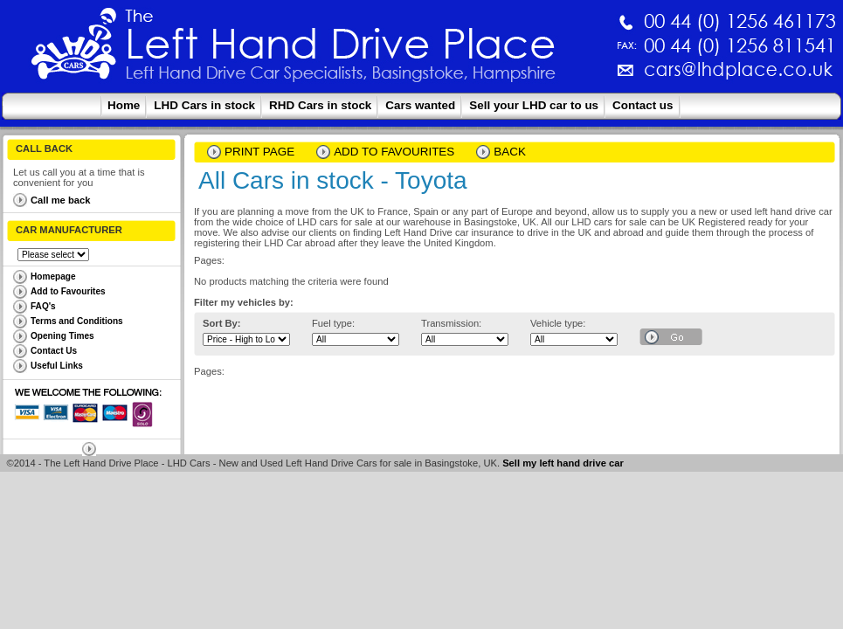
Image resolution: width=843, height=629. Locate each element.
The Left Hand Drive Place (74, 49)
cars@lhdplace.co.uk (555, 76)
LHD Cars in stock (204, 105)
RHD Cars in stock (320, 105)
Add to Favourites (68, 291)
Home (123, 105)
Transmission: (451, 323)
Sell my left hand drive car (563, 463)
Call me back (60, 200)
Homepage (53, 276)
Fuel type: (333, 323)
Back (510, 151)
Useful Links (57, 365)
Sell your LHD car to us (533, 105)
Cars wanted (420, 105)
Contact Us (54, 351)
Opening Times (62, 336)
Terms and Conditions (77, 321)
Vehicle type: (557, 323)
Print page (259, 151)
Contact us (642, 105)
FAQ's (43, 306)
